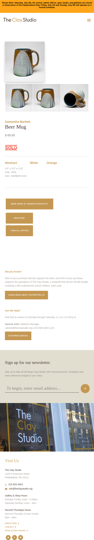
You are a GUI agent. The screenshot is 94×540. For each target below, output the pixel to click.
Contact (9, 527)
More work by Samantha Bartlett (29, 204)
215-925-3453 (14, 484)
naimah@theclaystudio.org (18, 328)
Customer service (18, 336)
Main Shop (19, 218)
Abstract (11, 163)
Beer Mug (3, 28)
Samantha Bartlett (17, 121)
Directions (11, 523)
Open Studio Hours (15, 531)
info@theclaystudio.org (18, 488)
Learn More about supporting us (26, 295)
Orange (52, 163)
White (34, 163)
